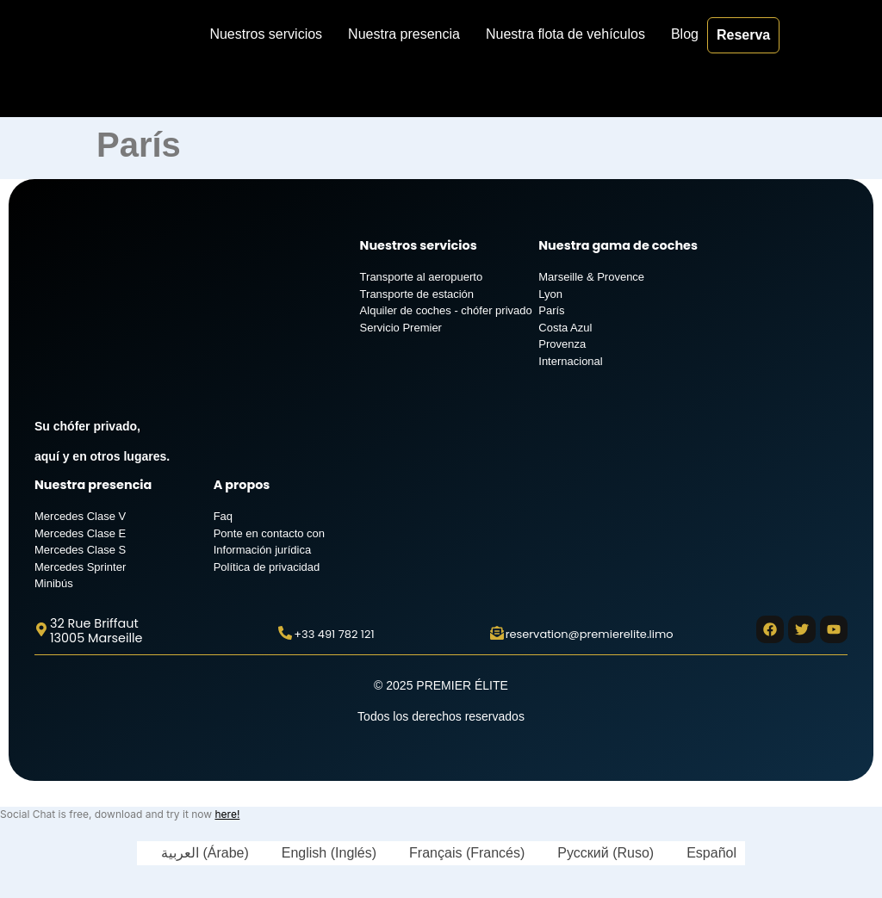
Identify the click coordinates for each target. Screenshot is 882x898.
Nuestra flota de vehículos (565, 34)
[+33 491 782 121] (285, 633)
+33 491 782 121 (334, 634)
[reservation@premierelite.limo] (497, 633)
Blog (685, 34)
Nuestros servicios (265, 34)
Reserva (743, 35)
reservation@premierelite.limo (590, 634)
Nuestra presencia (404, 34)
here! (226, 814)
